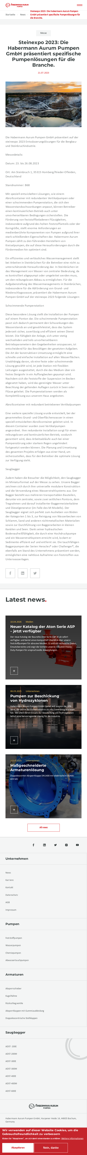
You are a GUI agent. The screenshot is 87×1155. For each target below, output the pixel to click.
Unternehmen (16, 859)
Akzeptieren (18, 1147)
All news (43, 827)
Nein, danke (51, 1147)
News (23, 15)
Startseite (10, 15)
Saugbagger (15, 1032)
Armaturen (14, 974)
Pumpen (12, 924)
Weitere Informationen (72, 1138)
